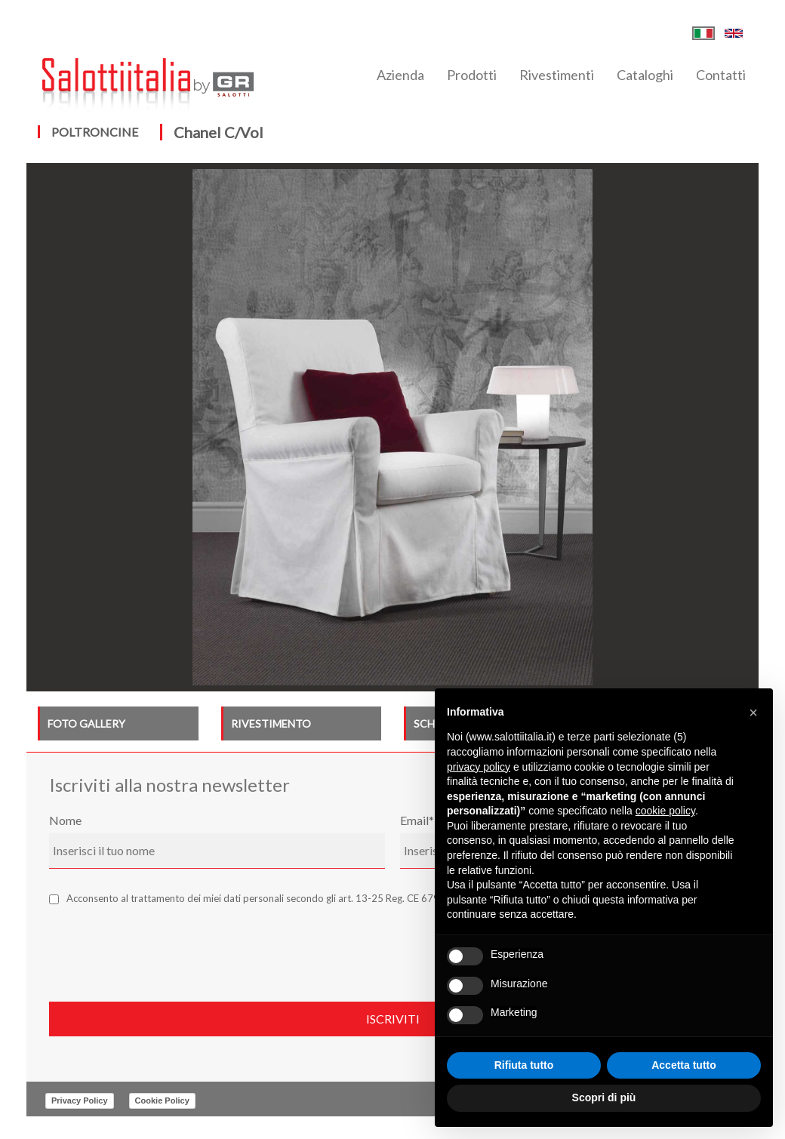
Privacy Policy (79, 1100)
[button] (753, 712)
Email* (417, 820)
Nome (65, 820)
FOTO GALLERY (86, 723)
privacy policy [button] (478, 767)
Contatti (721, 74)
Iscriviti (393, 1018)
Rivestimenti (556, 74)
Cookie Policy (162, 1100)
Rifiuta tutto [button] (524, 1065)
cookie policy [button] (665, 811)
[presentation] (164, 949)
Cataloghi (645, 74)
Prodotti (472, 74)
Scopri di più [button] (604, 1097)
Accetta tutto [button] (683, 1065)
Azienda (400, 74)
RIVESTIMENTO (271, 723)
